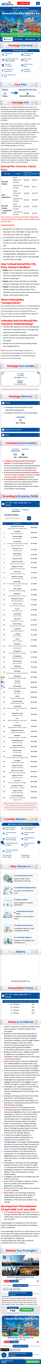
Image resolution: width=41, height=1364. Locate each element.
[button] (2, 21)
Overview (7, 39)
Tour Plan (18, 39)
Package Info (31, 39)
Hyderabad (8, 71)
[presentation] (2, 842)
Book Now (27, 1310)
